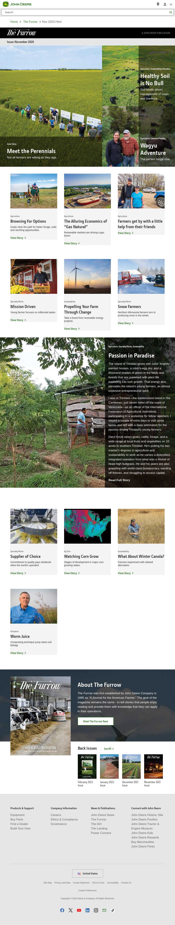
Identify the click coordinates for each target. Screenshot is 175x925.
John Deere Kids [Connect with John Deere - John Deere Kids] (142, 833)
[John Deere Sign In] (164, 4)
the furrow (30, 21)
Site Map (48, 883)
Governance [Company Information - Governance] (59, 824)
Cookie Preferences (87, 890)
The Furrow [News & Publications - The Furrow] (98, 819)
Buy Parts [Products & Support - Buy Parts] (16, 819)
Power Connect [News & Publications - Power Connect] (101, 833)
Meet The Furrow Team (95, 721)
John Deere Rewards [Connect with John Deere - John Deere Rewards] (145, 837)
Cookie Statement (81, 883)
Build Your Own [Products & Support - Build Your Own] (20, 828)
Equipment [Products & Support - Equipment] (17, 815)
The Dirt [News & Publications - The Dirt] (96, 824)
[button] (62, 910)
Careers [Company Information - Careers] (56, 815)
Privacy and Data (62, 883)
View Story (16, 237)
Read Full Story (119, 480)
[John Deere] (19, 4)
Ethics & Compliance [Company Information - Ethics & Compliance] (64, 819)
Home (14, 21)
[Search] (87, 12)
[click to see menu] (171, 4)
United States (88, 873)
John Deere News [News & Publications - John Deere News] (102, 815)
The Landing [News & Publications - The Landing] (99, 828)
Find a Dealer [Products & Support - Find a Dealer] (19, 824)
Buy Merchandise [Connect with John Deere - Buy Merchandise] (142, 842)
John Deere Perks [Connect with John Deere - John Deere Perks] (143, 846)
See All (109, 748)
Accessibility (112, 883)
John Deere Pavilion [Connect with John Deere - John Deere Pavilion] (144, 819)
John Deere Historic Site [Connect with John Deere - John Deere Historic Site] (147, 815)
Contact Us (126, 883)
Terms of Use (98, 883)
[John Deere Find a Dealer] (158, 4)
